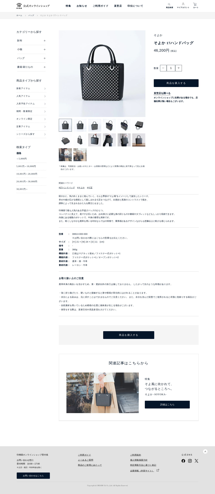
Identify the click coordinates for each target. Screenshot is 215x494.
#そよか (81, 187)
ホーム (19, 15)
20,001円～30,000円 (26, 181)
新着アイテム (23, 88)
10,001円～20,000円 (26, 174)
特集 (68, 6)
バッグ (31, 15)
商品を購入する (176, 83)
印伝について (135, 6)
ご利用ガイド (101, 6)
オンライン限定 (24, 119)
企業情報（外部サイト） (142, 471)
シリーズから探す (25, 134)
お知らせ (82, 6)
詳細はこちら (167, 404)
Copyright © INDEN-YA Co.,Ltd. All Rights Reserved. (107, 486)
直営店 (118, 6)
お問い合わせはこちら (33, 475)
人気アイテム (23, 96)
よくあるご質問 (85, 460)
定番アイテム (23, 126)
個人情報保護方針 (139, 460)
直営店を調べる (162, 93)
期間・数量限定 (24, 111)
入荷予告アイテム (25, 104)
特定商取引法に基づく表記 (143, 465)
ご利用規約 (135, 455)
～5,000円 (21, 159)
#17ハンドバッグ (67, 187)
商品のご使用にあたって (90, 465)
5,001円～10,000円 (26, 166)
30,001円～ (22, 189)
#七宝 (89, 187)
